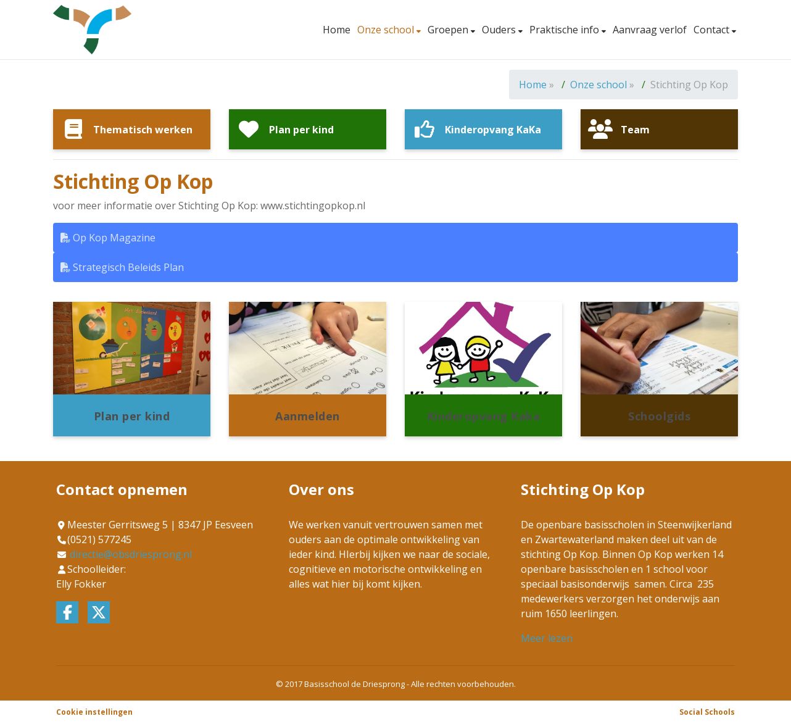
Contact (713, 29)
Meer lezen (547, 638)
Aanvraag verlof (650, 29)
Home (336, 29)
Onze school (386, 29)
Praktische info (565, 29)
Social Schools (707, 712)
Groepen (449, 29)
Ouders (500, 29)
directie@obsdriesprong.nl (131, 554)
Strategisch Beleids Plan (122, 267)
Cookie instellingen (94, 712)
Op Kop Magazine (107, 237)
